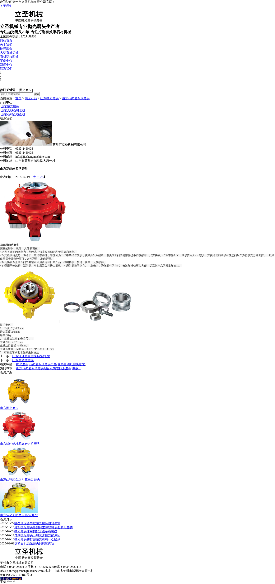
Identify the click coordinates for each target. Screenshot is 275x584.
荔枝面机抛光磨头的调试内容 (34, 543)
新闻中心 (6, 64)
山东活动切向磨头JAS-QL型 (31, 356)
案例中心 (6, 60)
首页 (18, 98)
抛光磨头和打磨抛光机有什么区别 (37, 539)
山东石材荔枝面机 (13, 114)
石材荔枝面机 (9, 56)
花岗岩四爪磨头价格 (43, 364)
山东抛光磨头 (49, 98)
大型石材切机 (9, 52)
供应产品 (31, 98)
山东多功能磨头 (23, 360)
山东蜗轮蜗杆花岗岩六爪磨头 (20, 443)
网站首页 (6, 40)
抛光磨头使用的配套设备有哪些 (35, 531)
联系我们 (6, 68)
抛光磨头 (6, 48)
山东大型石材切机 (13, 110)
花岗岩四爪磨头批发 (71, 364)
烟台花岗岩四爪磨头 (57, 368)
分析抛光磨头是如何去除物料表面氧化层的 (43, 527)
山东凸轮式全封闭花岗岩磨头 (20, 479)
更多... (76, 368)
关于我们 (6, 5)
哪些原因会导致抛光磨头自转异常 (37, 523)
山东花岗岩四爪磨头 (76, 98)
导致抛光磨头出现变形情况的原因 (37, 535)
